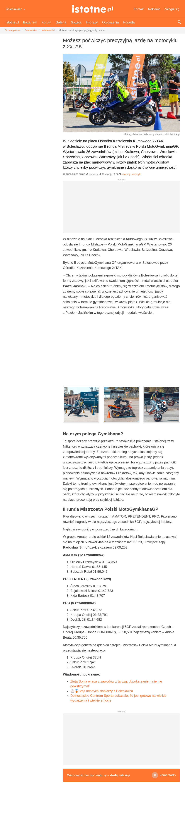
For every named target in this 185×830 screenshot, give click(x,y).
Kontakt (139, 9)
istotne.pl (92, 9)
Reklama (154, 9)
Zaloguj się (171, 9)
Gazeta (76, 22)
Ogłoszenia (110, 22)
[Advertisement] (121, 208)
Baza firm (30, 22)
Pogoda (129, 22)
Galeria (61, 22)
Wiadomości (48, 30)
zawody (126, 174)
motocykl (136, 174)
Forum (46, 22)
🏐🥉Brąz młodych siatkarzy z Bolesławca (101, 691)
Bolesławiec (15, 9)
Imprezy (92, 22)
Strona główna (12, 30)
